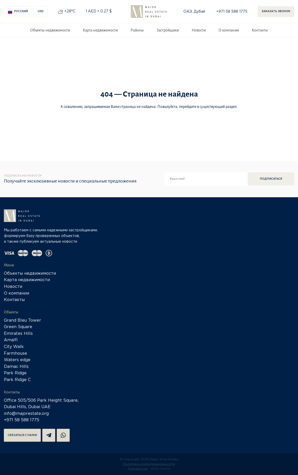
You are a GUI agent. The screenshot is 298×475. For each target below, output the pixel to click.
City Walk (14, 347)
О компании (229, 30)
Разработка (138, 468)
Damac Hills (16, 367)
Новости (199, 30)
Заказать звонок (276, 11)
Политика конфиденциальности (149, 464)
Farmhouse (15, 353)
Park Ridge (15, 373)
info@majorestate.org (26, 414)
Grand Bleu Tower (22, 320)
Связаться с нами (22, 435)
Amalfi (11, 340)
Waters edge (17, 360)
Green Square (18, 327)
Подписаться (271, 178)
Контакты (260, 30)
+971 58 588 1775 (231, 11)
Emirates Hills (18, 334)
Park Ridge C (17, 380)
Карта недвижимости (100, 30)
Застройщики (168, 30)
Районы (137, 30)
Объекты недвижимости (50, 30)
